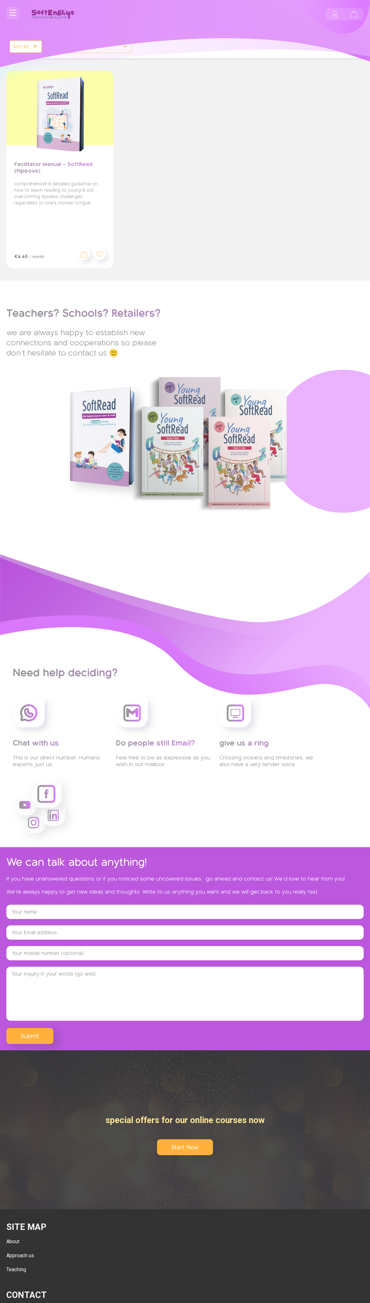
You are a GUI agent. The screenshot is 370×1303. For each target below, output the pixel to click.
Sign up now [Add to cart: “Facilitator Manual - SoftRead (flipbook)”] (84, 254)
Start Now (185, 1147)
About (12, 1241)
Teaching (16, 1269)
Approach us (20, 1255)
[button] (100, 254)
